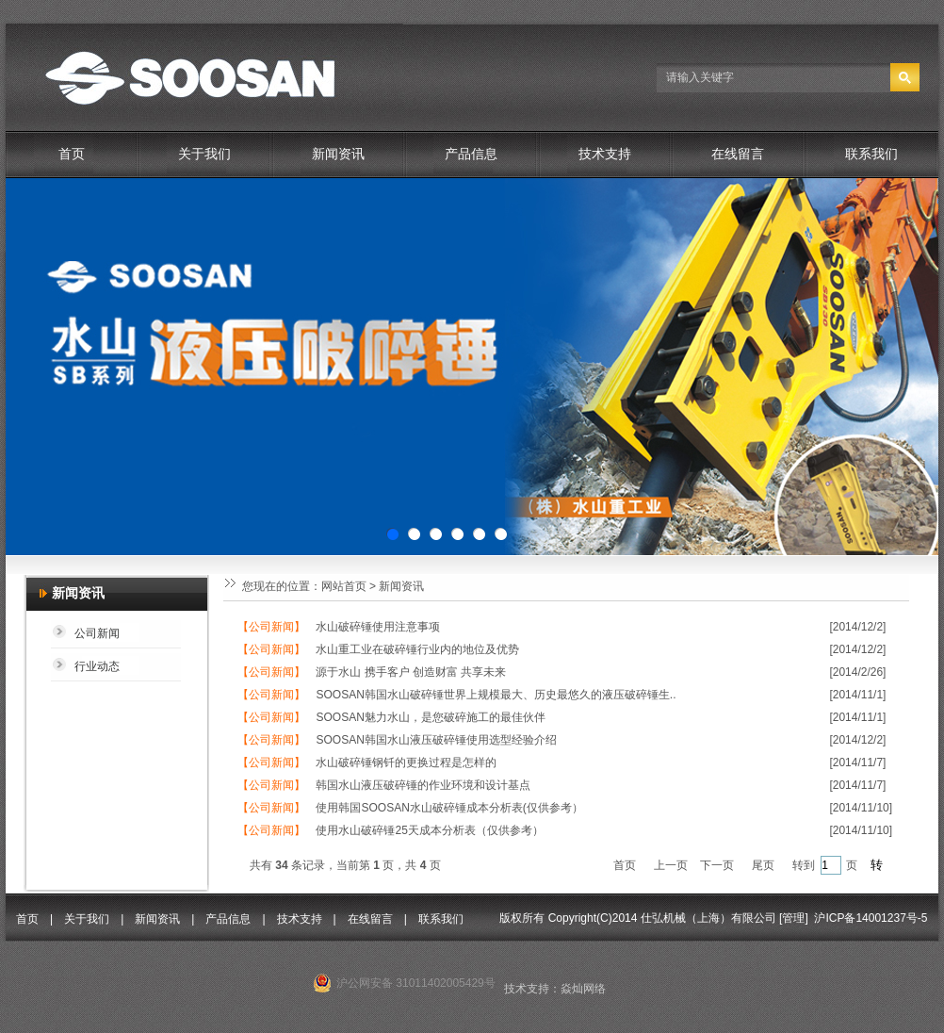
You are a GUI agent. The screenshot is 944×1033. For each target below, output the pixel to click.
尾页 (763, 865)
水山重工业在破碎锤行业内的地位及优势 (417, 649)
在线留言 (737, 154)
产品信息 (471, 154)
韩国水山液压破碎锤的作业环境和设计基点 (423, 785)
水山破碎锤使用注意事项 (378, 626)
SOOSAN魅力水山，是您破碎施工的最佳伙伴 (430, 717)
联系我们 (871, 154)
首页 (71, 154)
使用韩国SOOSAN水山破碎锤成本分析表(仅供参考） (449, 807)
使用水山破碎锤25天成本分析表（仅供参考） (429, 830)
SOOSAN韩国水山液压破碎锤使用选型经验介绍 (436, 739)
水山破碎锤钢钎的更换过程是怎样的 (406, 762)
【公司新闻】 (271, 626)
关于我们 (204, 154)
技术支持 (604, 154)
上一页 (671, 865)
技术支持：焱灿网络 (555, 988)
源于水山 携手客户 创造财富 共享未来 (411, 672)
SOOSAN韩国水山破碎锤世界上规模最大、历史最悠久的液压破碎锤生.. (495, 694)
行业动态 (97, 666)
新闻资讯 (338, 154)
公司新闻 (97, 633)
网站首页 (343, 586)
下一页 (717, 865)
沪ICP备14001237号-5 (870, 918)
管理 (793, 918)
